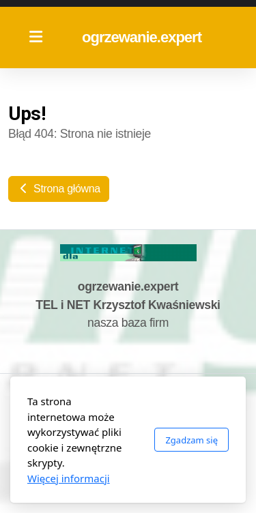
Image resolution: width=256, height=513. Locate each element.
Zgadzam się (191, 440)
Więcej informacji (68, 478)
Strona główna (58, 188)
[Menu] (35, 37)
